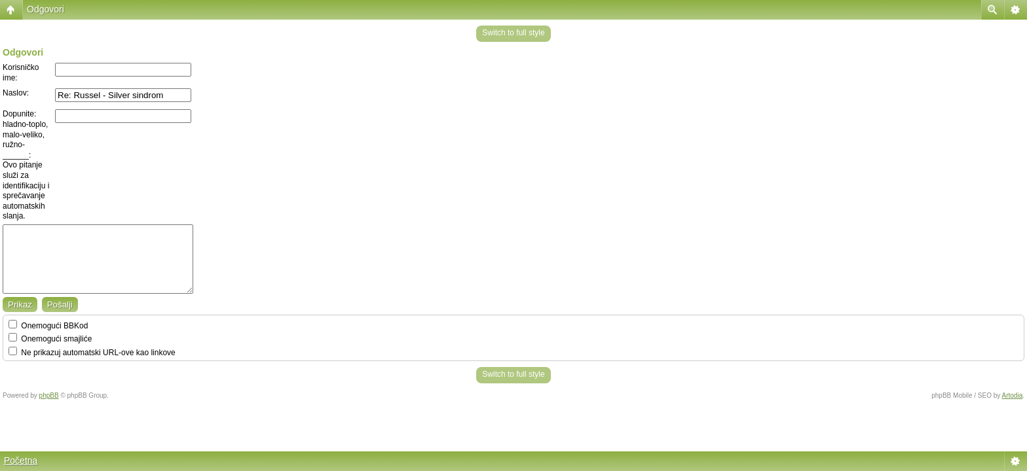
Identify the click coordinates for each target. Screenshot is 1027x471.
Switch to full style (513, 32)
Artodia (1012, 395)
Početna (20, 460)
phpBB (49, 395)
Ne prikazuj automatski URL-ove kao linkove (92, 352)
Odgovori (45, 9)
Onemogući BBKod (48, 325)
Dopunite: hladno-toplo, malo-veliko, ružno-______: (25, 134)
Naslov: (16, 92)
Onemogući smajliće (50, 338)
